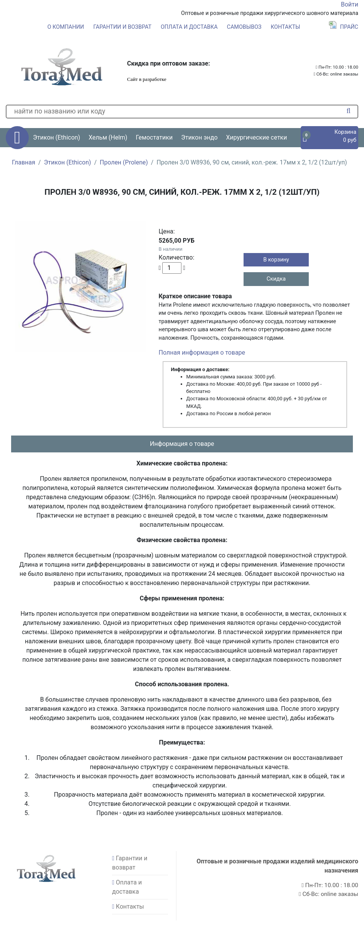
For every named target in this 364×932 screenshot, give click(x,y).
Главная (23, 162)
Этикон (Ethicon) (67, 162)
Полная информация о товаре (202, 352)
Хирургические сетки (256, 137)
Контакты (285, 27)
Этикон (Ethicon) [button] (56, 137)
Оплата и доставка (189, 27)
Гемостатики (154, 137)
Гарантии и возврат (122, 27)
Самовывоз (244, 27)
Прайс (343, 27)
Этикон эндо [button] (199, 137)
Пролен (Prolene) (124, 162)
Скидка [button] (276, 279)
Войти (349, 4)
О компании (66, 27)
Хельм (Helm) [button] (108, 137)
